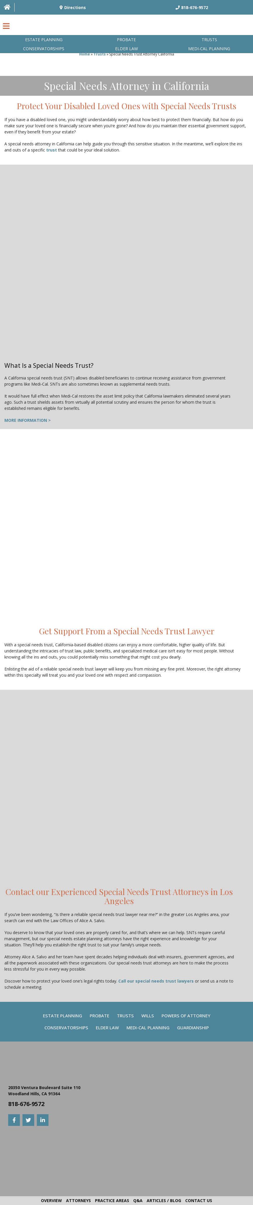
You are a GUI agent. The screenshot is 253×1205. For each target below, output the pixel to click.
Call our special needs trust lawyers (156, 981)
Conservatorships (43, 48)
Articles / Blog (164, 1200)
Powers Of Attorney (186, 1015)
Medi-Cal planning (209, 48)
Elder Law (126, 48)
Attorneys (78, 1200)
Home (84, 54)
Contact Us (198, 1200)
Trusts (209, 39)
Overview (51, 1200)
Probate (126, 39)
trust (51, 150)
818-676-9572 (26, 1104)
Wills (147, 1015)
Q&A (138, 1200)
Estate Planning (44, 39)
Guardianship (193, 1027)
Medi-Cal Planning (147, 1027)
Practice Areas (112, 1200)
